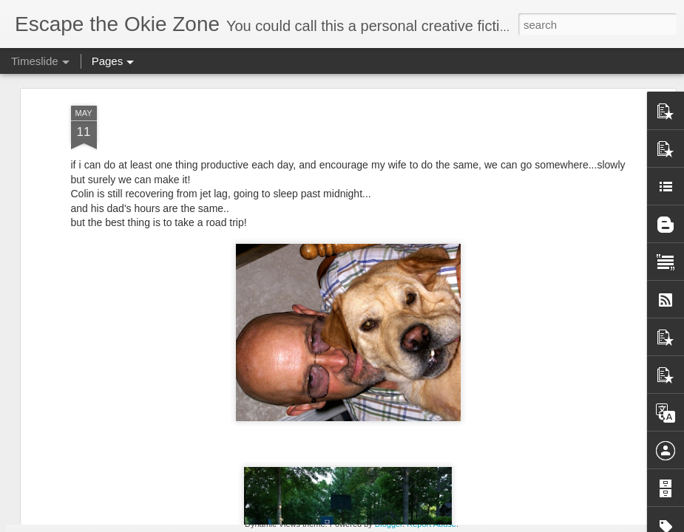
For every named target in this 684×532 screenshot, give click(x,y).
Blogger (388, 523)
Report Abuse (431, 523)
